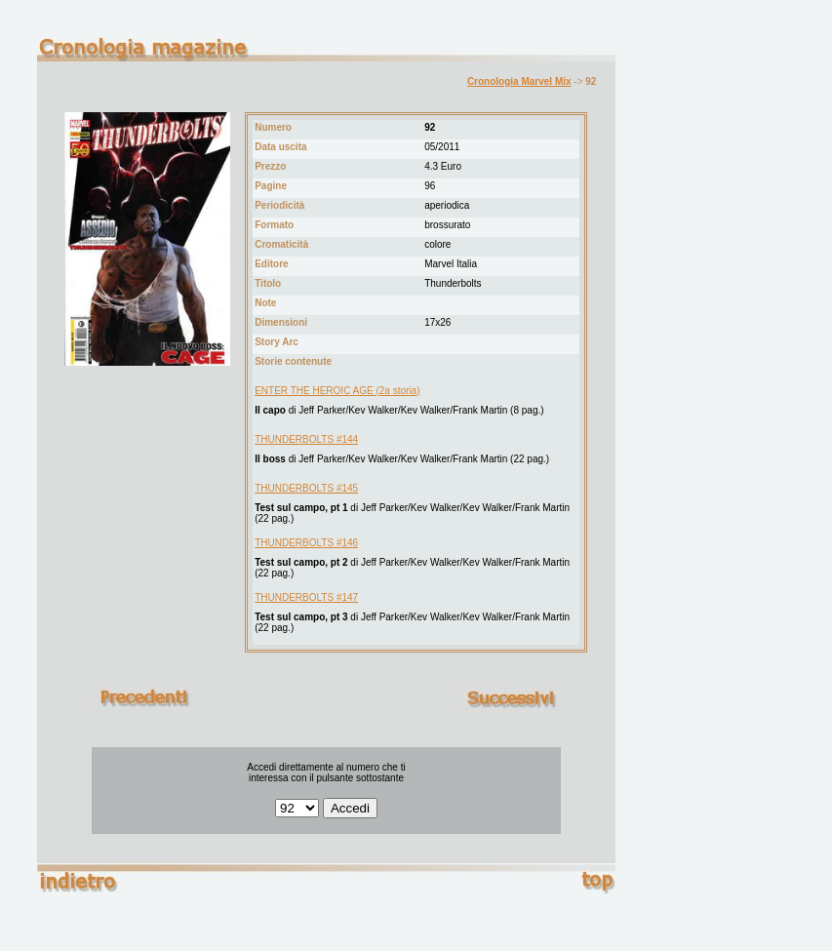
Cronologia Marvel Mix (519, 81)
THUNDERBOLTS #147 (306, 597)
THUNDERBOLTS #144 (306, 439)
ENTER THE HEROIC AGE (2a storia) (337, 390)
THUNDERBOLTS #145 (306, 488)
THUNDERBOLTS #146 (306, 542)
